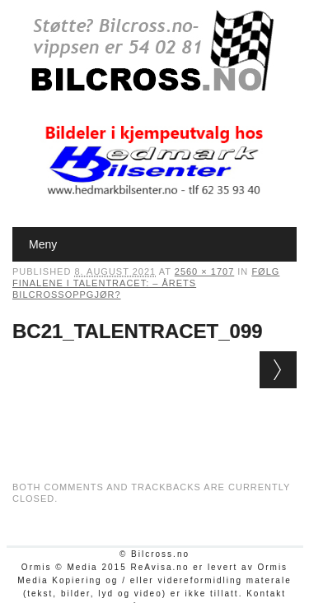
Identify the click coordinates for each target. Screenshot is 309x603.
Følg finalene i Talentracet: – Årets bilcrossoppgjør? (145, 283)
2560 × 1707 (204, 271)
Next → (278, 369)
